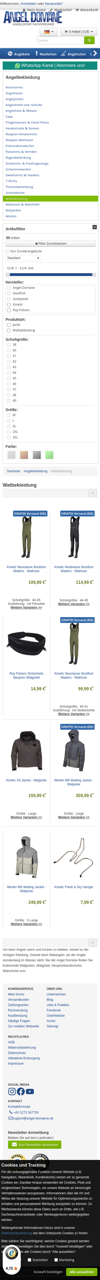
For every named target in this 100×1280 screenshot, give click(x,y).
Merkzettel (60, 10)
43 (14, 367)
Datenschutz (17, 1053)
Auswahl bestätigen (48, 1272)
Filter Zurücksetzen (50, 243)
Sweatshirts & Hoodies (22, 175)
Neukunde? (54, 4)
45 (14, 378)
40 (14, 350)
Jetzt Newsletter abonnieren (34, 1144)
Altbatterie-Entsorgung (24, 1058)
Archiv (51, 1021)
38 (14, 344)
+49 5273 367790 (24, 1112)
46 (14, 383)
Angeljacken (14, 99)
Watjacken (13, 210)
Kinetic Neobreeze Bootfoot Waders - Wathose (74, 569)
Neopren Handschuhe (21, 134)
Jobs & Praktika (58, 1005)
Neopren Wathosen (19, 140)
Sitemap (52, 1026)
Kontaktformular (19, 1107)
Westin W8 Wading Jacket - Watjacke (74, 782)
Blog (50, 1000)
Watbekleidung (17, 198)
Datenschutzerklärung (17, 1233)
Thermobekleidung (19, 187)
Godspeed (20, 299)
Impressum (16, 1063)
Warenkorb (86, 10)
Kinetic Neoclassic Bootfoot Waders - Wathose (27, 569)
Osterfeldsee (56, 1016)
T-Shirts (11, 181)
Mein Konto (34, 10)
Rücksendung (17, 1010)
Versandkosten (18, 1000)
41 (14, 356)
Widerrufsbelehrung (22, 1047)
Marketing (66, 1260)
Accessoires (14, 87)
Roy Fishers (21, 310)
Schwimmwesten (18, 169)
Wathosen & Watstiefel (22, 204)
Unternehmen (56, 994)
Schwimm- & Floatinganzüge (27, 163)
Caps (9, 116)
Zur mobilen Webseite (23, 1026)
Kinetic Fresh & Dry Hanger (73, 887)
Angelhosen (14, 93)
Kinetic (18, 304)
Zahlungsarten (18, 1005)
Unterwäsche (15, 193)
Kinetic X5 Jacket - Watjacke (26, 780)
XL (14, 426)
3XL (15, 437)
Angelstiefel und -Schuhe (24, 105)
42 (14, 361)
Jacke (16, 324)
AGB (11, 1042)
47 (14, 389)
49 (14, 400)
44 (14, 372)
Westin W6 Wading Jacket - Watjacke (27, 889)
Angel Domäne (24, 287)
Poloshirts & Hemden (21, 152)
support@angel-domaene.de (30, 1118)
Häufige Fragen (19, 1021)
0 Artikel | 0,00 (79, 32)
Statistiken (40, 1260)
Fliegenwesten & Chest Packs (27, 122)
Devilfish (19, 293)
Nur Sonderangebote (26, 251)
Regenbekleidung (18, 157)
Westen (11, 216)
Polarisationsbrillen (20, 146)
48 (14, 395)
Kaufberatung (17, 1016)
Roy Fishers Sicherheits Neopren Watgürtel (27, 675)
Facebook (54, 1010)
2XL (15, 431)
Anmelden (28, 4)
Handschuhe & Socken (22, 128)
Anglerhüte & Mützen (21, 111)
